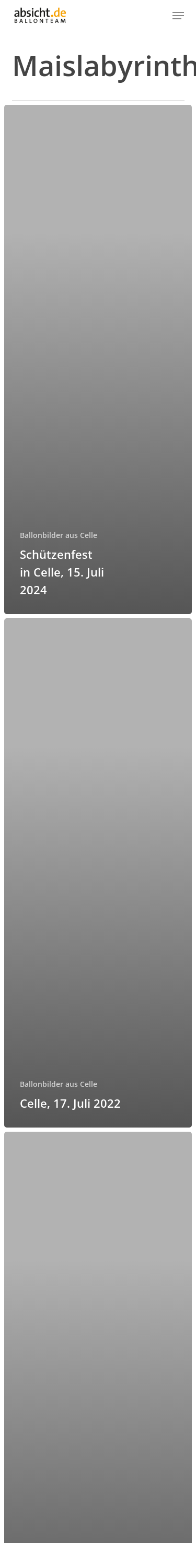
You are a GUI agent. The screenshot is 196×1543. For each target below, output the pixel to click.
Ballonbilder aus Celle (58, 535)
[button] (178, 15)
